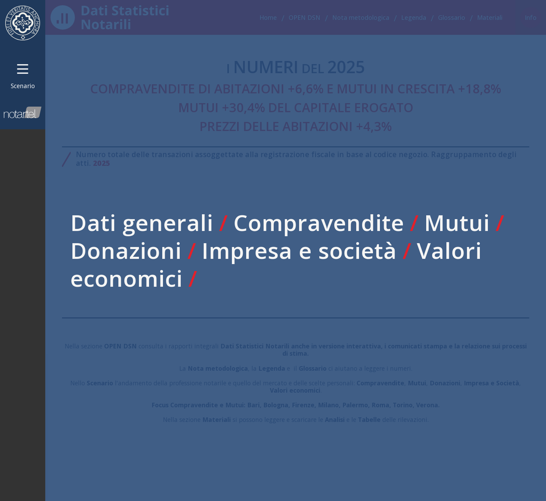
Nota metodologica (360, 17)
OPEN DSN (304, 17)
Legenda (413, 17)
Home (268, 17)
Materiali (489, 17)
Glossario (451, 17)
